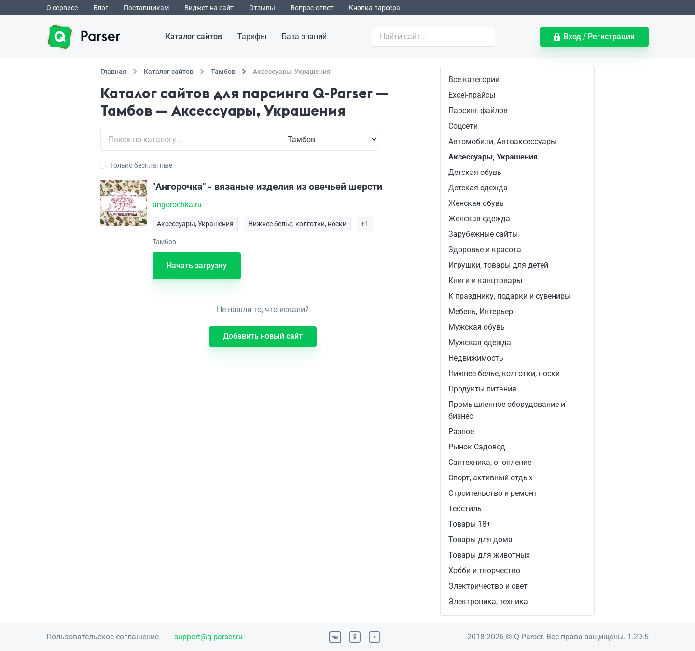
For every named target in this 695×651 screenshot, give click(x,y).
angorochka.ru (177, 204)
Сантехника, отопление (489, 462)
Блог (100, 8)
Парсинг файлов (478, 110)
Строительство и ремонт (492, 493)
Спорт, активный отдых (490, 477)
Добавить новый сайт (263, 336)
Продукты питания (482, 388)
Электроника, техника (488, 601)
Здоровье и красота (484, 249)
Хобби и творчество (484, 570)
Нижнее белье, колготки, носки (504, 373)
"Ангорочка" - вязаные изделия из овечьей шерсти (267, 186)
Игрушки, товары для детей (498, 265)
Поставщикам (146, 8)
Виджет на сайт (209, 8)
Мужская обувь (476, 327)
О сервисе (62, 8)
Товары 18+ (469, 524)
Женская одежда (479, 218)
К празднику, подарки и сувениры (509, 296)
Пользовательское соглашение (102, 636)
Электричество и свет (488, 586)
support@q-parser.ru (208, 636)
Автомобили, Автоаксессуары (502, 141)
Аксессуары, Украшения (493, 156)
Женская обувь (476, 203)
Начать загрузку (197, 265)
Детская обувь (474, 172)
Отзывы (262, 8)
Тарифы (251, 36)
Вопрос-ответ (312, 8)
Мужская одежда (479, 342)
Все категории (474, 79)
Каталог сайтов (194, 36)
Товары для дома (480, 539)
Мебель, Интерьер (480, 311)
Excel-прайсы (471, 95)
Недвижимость (475, 357)
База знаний (304, 36)
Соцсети (463, 125)
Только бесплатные (136, 165)
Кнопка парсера (374, 8)
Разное (461, 431)
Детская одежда (478, 187)
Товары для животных (489, 555)
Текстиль (465, 508)
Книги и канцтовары (485, 280)
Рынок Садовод (476, 446)
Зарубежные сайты (483, 234)
